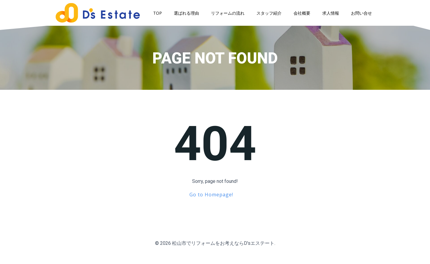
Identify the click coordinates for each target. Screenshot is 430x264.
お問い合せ (363, 14)
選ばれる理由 (188, 14)
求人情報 (332, 14)
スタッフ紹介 (271, 14)
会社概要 (304, 14)
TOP (159, 14)
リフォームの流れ (230, 14)
